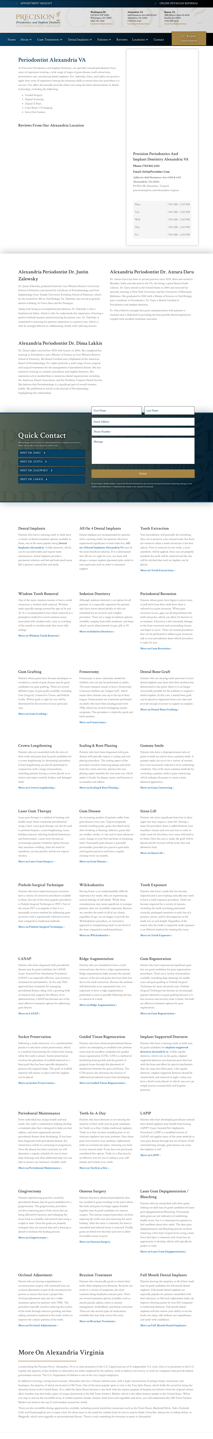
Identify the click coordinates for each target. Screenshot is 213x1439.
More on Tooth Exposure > (156, 935)
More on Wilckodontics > (94, 935)
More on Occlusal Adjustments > (38, 1325)
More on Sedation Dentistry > (97, 631)
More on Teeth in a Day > (94, 1168)
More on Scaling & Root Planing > (99, 788)
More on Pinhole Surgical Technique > (41, 927)
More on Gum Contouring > (157, 788)
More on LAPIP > (150, 1155)
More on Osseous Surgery (95, 1242)
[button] (30, 39)
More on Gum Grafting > (33, 714)
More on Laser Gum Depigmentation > (163, 1251)
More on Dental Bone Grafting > (159, 709)
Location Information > (138, 23)
